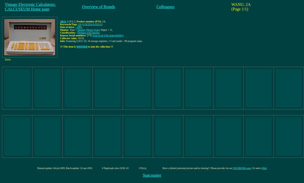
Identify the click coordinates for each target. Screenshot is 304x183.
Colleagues (165, 7)
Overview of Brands (98, 7)
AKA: (63, 21)
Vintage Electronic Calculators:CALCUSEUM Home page (30, 6)
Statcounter (152, 175)
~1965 (78, 27)
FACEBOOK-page (242, 168)
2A (79, 24)
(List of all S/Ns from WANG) (108, 35)
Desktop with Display (89, 32)
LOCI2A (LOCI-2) (92, 24)
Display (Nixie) (85, 29)
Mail (264, 168)
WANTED (81, 46)
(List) (96, 29)
